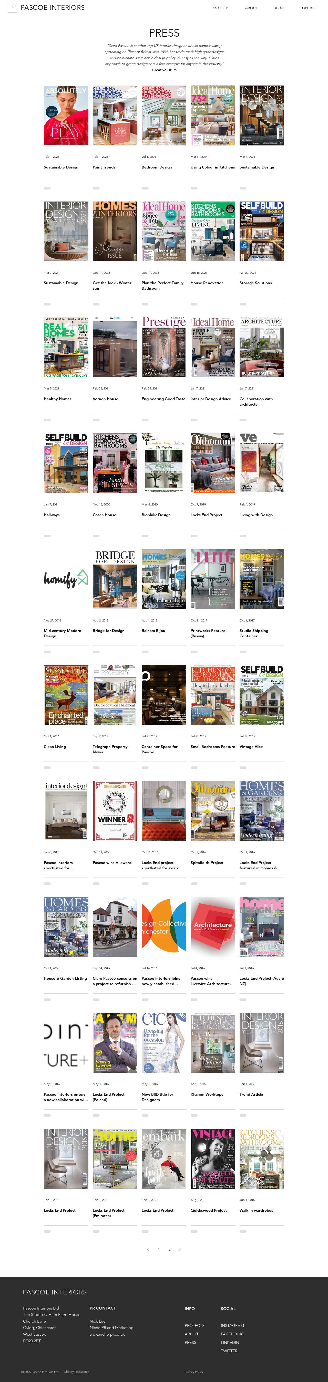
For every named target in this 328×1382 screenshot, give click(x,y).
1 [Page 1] (159, 1249)
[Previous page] (147, 1249)
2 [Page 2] (169, 1249)
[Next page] (180, 1249)
